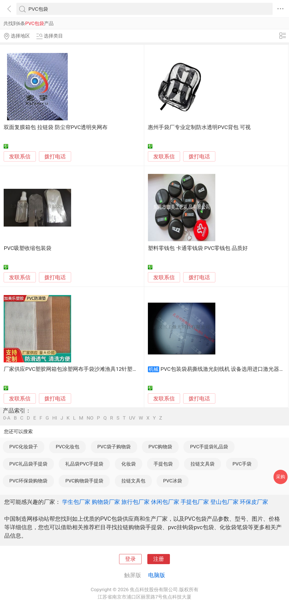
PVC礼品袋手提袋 (28, 464)
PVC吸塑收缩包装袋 (27, 248)
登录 (130, 559)
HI (54, 418)
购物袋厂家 (106, 501)
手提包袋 (163, 464)
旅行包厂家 (135, 501)
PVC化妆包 (67, 446)
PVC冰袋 (172, 481)
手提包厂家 (195, 501)
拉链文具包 (133, 481)
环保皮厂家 (254, 501)
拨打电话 (55, 156)
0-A (6, 418)
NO (90, 418)
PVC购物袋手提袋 (84, 481)
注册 (158, 559)
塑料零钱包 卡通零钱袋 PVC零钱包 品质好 (198, 248)
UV (132, 418)
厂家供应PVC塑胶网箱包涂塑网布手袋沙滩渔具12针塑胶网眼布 (79, 369)
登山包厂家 (224, 501)
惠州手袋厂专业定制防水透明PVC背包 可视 (199, 127)
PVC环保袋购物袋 (28, 481)
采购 (280, 476)
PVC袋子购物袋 (114, 446)
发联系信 (19, 157)
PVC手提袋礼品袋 (209, 446)
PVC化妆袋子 (23, 446)
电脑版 (156, 575)
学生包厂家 (76, 501)
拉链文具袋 (202, 464)
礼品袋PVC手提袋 (84, 464)
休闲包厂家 (165, 501)
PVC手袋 (242, 464)
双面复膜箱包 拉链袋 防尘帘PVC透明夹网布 (56, 127)
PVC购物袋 (160, 446)
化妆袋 (128, 464)
